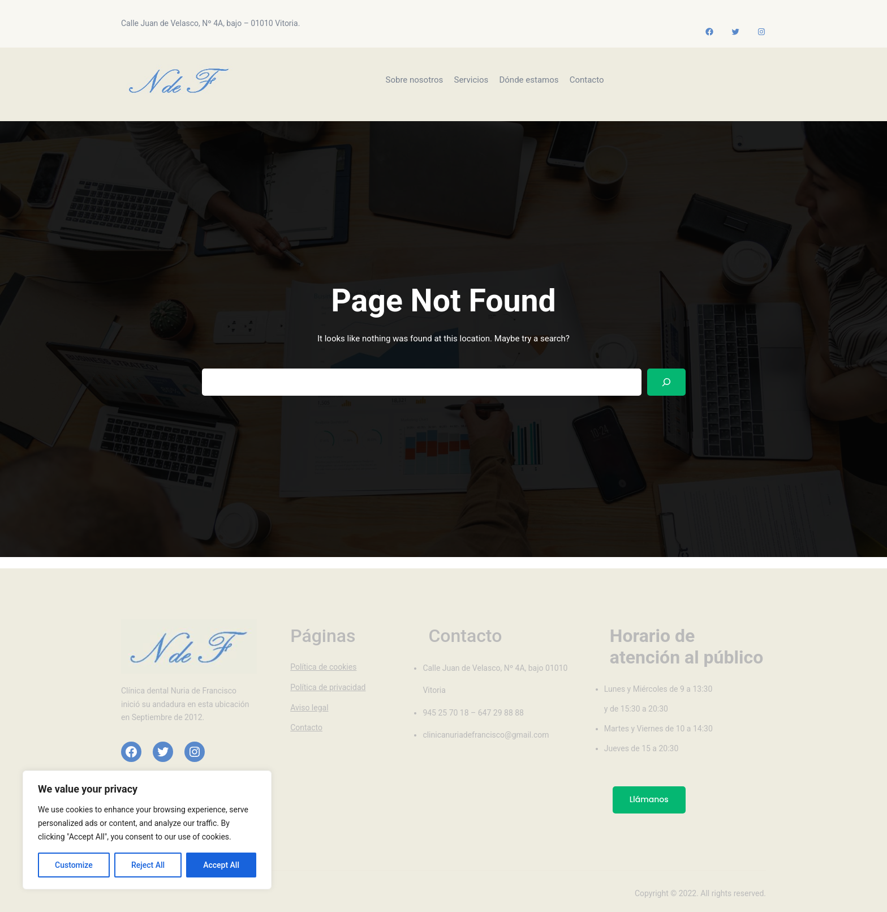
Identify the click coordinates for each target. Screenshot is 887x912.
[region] (147, 829)
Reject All (148, 865)
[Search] (666, 382)
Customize (74, 865)
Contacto (306, 728)
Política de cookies (323, 666)
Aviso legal (309, 707)
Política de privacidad (327, 687)
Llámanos (649, 799)
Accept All (221, 865)
